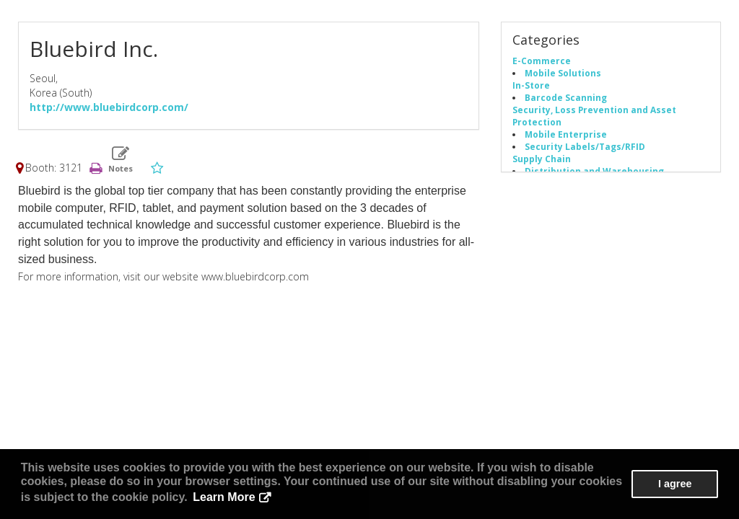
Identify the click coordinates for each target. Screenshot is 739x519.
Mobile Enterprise (566, 134)
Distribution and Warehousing (594, 171)
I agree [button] (674, 483)
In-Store (531, 85)
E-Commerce (541, 60)
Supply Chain (541, 158)
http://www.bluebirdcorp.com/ (109, 107)
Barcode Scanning (566, 97)
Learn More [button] (224, 497)
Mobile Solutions (563, 73)
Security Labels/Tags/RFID (585, 146)
